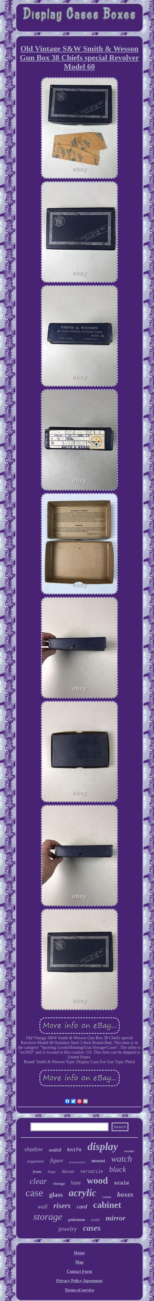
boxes (125, 1194)
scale (121, 1183)
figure (56, 1161)
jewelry (67, 1228)
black (117, 1169)
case (34, 1192)
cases (91, 1227)
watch (121, 1159)
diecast (68, 1171)
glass (56, 1194)
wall (43, 1206)
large (52, 1171)
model (95, 1220)
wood (97, 1180)
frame (37, 1172)
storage (47, 1216)
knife (74, 1150)
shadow (33, 1149)
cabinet (107, 1205)
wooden (129, 1151)
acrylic (83, 1192)
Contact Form (79, 1271)
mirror (115, 1218)
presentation (77, 1162)
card (82, 1206)
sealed (55, 1149)
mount (98, 1161)
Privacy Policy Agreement (79, 1281)
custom (106, 1197)
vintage (59, 1183)
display (103, 1146)
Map (79, 1262)
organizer (35, 1161)
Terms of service (79, 1290)
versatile (91, 1171)
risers (62, 1206)
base (76, 1183)
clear (38, 1181)
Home (79, 1253)
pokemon (76, 1219)
